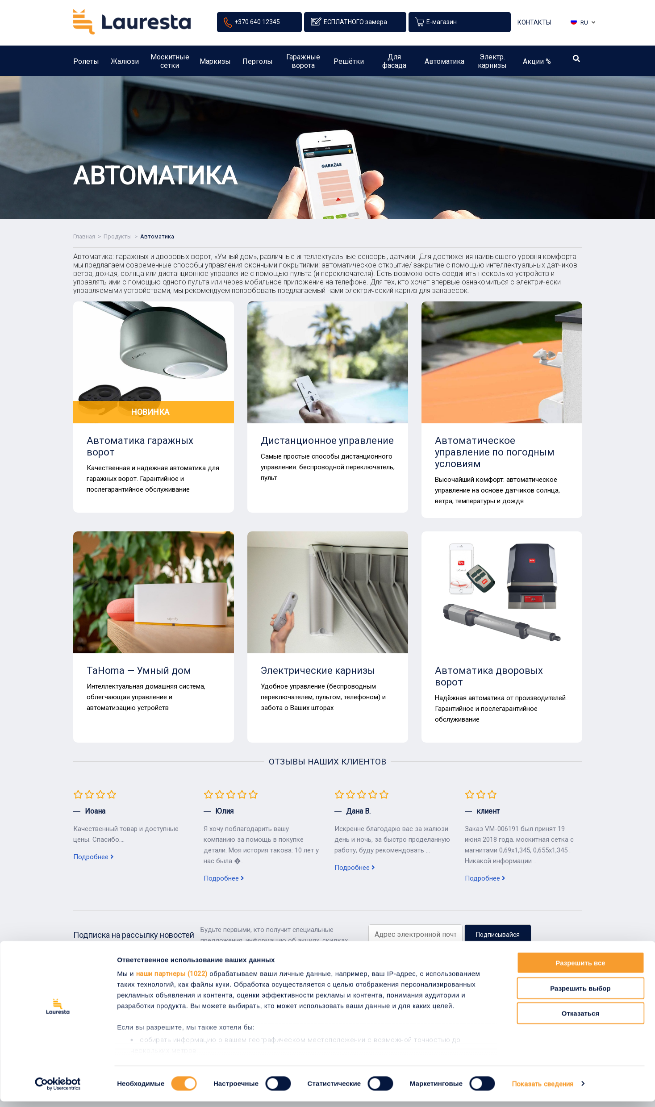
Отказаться (580, 1019)
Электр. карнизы (492, 64)
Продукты (118, 236)
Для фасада (394, 64)
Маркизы (215, 64)
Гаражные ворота (303, 64)
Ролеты (86, 64)
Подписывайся (498, 934)
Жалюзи (125, 64)
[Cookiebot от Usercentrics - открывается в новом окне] (58, 1089)
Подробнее (93, 857)
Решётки (349, 64)
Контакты (534, 23)
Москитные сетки (169, 64)
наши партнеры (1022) (172, 980)
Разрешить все (580, 969)
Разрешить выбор (580, 994)
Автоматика (444, 64)
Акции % (537, 64)
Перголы (257, 64)
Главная (84, 236)
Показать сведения (543, 1090)
